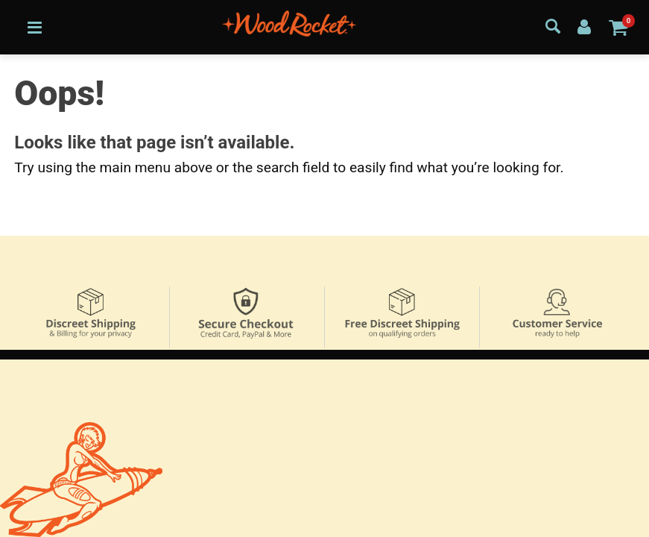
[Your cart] (618, 26)
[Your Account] (584, 26)
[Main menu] (34, 27)
